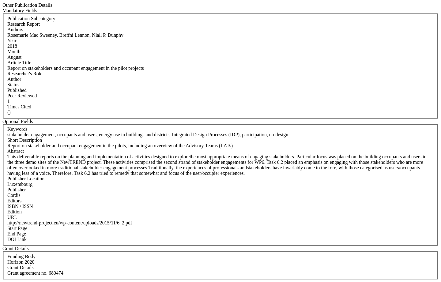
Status (13, 84)
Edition (14, 211)
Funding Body (21, 256)
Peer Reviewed (22, 95)
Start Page (17, 228)
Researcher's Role (24, 73)
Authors (15, 29)
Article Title (19, 62)
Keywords (17, 129)
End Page (16, 233)
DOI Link (17, 239)
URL (12, 217)
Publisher (16, 189)
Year (11, 40)
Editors (14, 200)
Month (14, 51)
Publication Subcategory (31, 18)
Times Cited (19, 106)
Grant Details (20, 267)
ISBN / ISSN (20, 206)
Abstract (15, 151)
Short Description (24, 140)
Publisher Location (25, 178)
